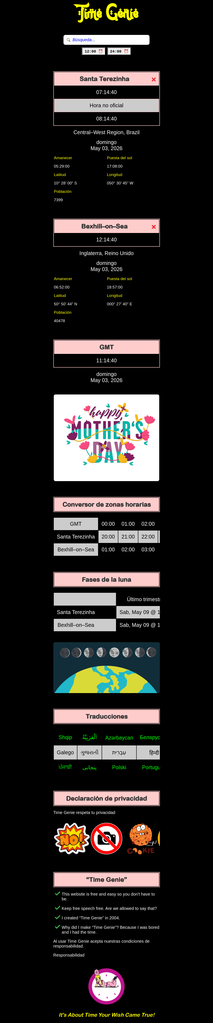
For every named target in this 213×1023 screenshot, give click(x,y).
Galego (65, 752)
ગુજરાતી (89, 752)
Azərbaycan (119, 738)
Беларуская (154, 737)
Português (154, 767)
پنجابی (89, 767)
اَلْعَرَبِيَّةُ (89, 737)
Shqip (65, 737)
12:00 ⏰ (94, 51)
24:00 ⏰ (119, 51)
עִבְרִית (119, 752)
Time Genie (106, 13)
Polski (119, 767)
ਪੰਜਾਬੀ (65, 767)
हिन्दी (154, 753)
